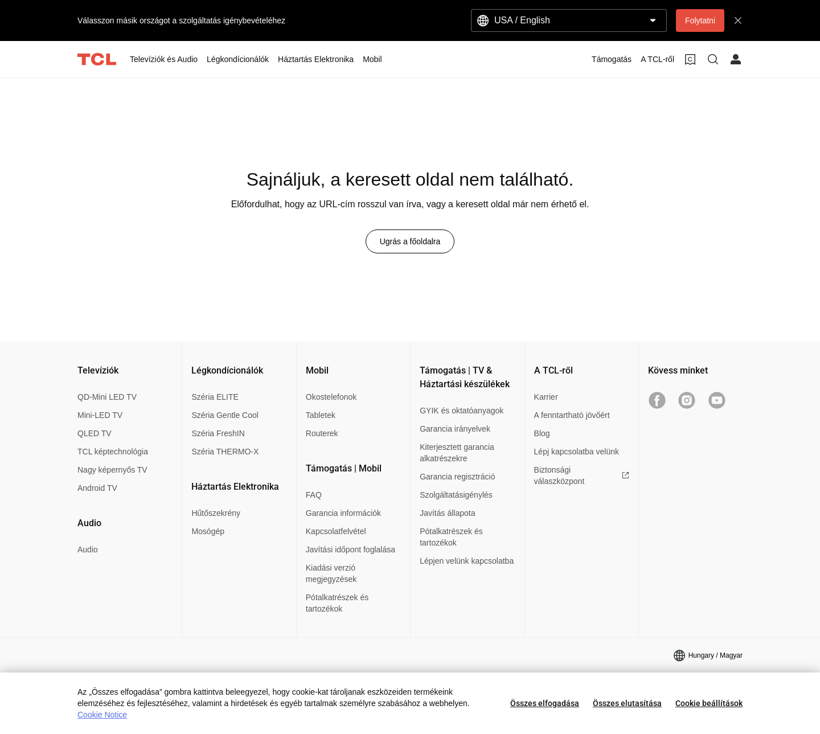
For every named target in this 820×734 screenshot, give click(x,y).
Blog (542, 433)
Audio (87, 549)
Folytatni (700, 20)
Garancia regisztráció (457, 476)
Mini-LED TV (99, 415)
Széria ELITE (214, 396)
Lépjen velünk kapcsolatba (467, 560)
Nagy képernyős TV (112, 469)
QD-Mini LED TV (107, 396)
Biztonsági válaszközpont (581, 475)
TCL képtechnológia (112, 451)
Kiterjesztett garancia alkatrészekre (457, 452)
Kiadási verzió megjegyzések (331, 573)
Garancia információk (343, 513)
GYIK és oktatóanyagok (461, 410)
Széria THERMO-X (225, 451)
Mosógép (207, 531)
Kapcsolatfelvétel (336, 531)
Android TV (97, 488)
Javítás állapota (447, 513)
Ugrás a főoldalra (410, 241)
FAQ (314, 494)
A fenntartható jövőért (572, 415)
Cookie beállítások (709, 703)
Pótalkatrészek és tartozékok (337, 603)
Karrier (546, 396)
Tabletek (320, 415)
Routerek (322, 433)
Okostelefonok (331, 396)
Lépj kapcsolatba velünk (576, 451)
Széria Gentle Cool (225, 415)
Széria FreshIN (217, 433)
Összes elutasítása (627, 703)
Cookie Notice (102, 714)
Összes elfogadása (544, 703)
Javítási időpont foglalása (350, 549)
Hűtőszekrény (215, 513)
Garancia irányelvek (455, 428)
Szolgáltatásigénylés (456, 494)
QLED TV (94, 433)
